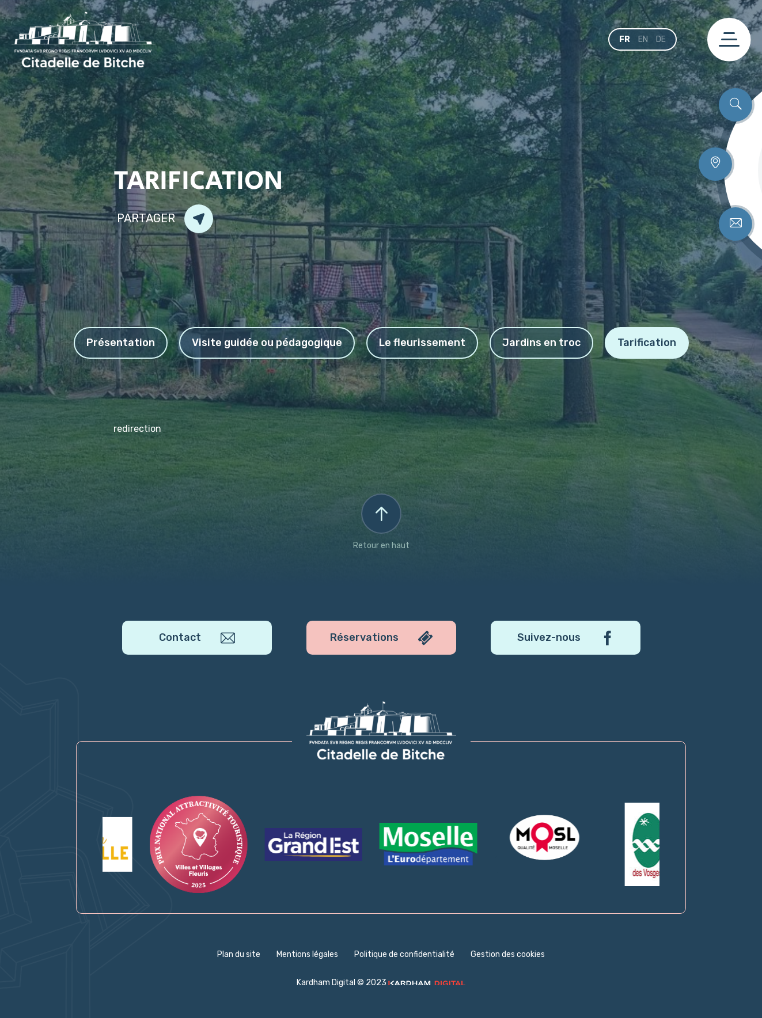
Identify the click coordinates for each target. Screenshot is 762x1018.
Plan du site (238, 954)
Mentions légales (307, 954)
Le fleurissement (422, 342)
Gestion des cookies (508, 954)
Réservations (381, 637)
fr (624, 39)
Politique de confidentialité (404, 954)
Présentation (120, 342)
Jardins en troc (541, 342)
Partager (165, 218)
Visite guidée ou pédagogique (267, 342)
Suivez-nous (565, 637)
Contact (197, 637)
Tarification (646, 342)
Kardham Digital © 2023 (381, 982)
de (661, 39)
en (643, 39)
